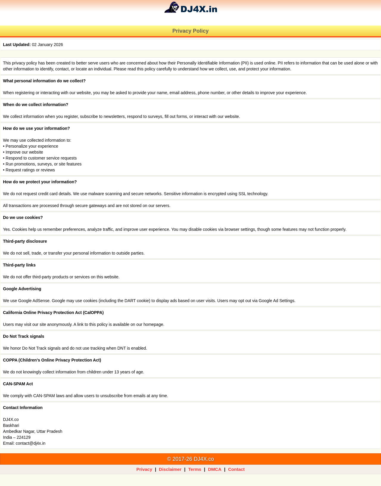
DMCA (214, 469)
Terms (194, 469)
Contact (236, 469)
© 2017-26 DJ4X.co (190, 459)
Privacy (144, 469)
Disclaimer (170, 469)
